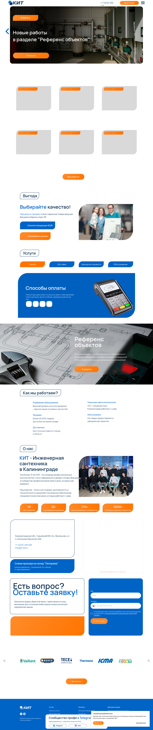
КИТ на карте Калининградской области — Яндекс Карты (113, 571)
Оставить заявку (99, 621)
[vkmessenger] (24, 714)
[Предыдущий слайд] (4, 660)
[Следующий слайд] (148, 660)
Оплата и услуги (54, 711)
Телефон (94, 601)
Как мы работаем (54, 714)
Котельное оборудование (86, 711)
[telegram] (21, 714)
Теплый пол (82, 714)
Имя (92, 591)
